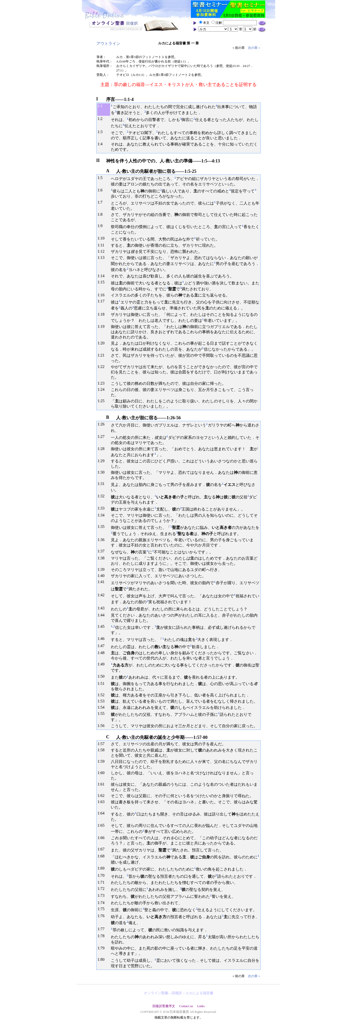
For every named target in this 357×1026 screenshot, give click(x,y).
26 (102, 424)
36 (102, 540)
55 (102, 713)
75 (102, 909)
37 (102, 551)
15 (102, 282)
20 (102, 343)
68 (102, 856)
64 (102, 813)
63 (102, 802)
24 (102, 389)
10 (102, 238)
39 (102, 569)
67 (102, 849)
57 (102, 744)
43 (102, 608)
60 (102, 773)
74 (102, 903)
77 (102, 929)
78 (102, 936)
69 (102, 868)
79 (102, 948)
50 (102, 676)
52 (102, 695)
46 (102, 638)
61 (102, 784)
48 (102, 653)
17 (102, 301)
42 (102, 595)
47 (102, 646)
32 (102, 496)
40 (102, 575)
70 (102, 875)
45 (102, 626)
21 (102, 355)
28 (102, 449)
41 (102, 582)
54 (102, 707)
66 (102, 838)
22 (102, 366)
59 (102, 761)
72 (102, 888)
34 (102, 515)
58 (102, 750)
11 (102, 245)
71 (102, 882)
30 (102, 472)
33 (102, 508)
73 (102, 895)
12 (102, 251)
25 (102, 401)
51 (102, 683)
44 (102, 615)
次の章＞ (254, 48)
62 (102, 795)
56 (102, 726)
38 (102, 558)
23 (102, 383)
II (98, 160)
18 (102, 314)
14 (102, 276)
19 (102, 326)
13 (102, 257)
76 (102, 916)
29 (102, 461)
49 (102, 664)
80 (102, 959)
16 (102, 295)
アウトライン (108, 43)
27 (102, 436)
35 (102, 526)
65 (102, 825)
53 (102, 701)
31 (102, 484)
